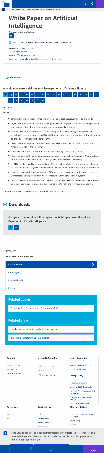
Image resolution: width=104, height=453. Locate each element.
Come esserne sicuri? (52, 9)
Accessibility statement (79, 404)
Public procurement (46, 422)
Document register (48, 366)
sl (32, 100)
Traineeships (43, 418)
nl (96, 95)
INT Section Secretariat (53, 191)
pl (11, 100)
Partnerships (43, 426)
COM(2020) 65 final (26, 55)
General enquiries (14, 373)
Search (52, 450)
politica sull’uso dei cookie (44, 436)
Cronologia (13, 272)
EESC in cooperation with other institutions (82, 415)
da (27, 95)
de (32, 95)
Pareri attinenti (15, 280)
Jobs (40, 414)
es (16, 95)
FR (11, 36)
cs (21, 95)
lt (80, 95)
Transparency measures (79, 383)
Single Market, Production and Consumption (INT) (35, 308)
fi (37, 100)
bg (11, 95)
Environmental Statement (80, 369)
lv (75, 95)
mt (91, 95)
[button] (91, 4)
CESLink (73, 425)
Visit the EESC (12, 369)
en (48, 95)
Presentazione (15, 264)
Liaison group (75, 420)
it (69, 95)
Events (11, 288)
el (43, 95)
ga (59, 95)
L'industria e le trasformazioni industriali (30, 338)
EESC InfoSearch (47, 375)
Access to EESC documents (81, 387)
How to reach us (13, 365)
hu (86, 95)
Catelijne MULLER (28, 59)
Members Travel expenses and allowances (82, 392)
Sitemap (10, 414)
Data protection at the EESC (81, 365)
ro (21, 100)
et (37, 95)
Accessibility (85, 4)
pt (16, 100)
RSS (8, 418)
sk (27, 100)
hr (64, 95)
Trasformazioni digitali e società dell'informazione (34, 329)
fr (53, 95)
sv (43, 100)
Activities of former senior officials (80, 398)
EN (16, 227)
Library (41, 370)
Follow (100, 4)
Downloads (16, 77)
